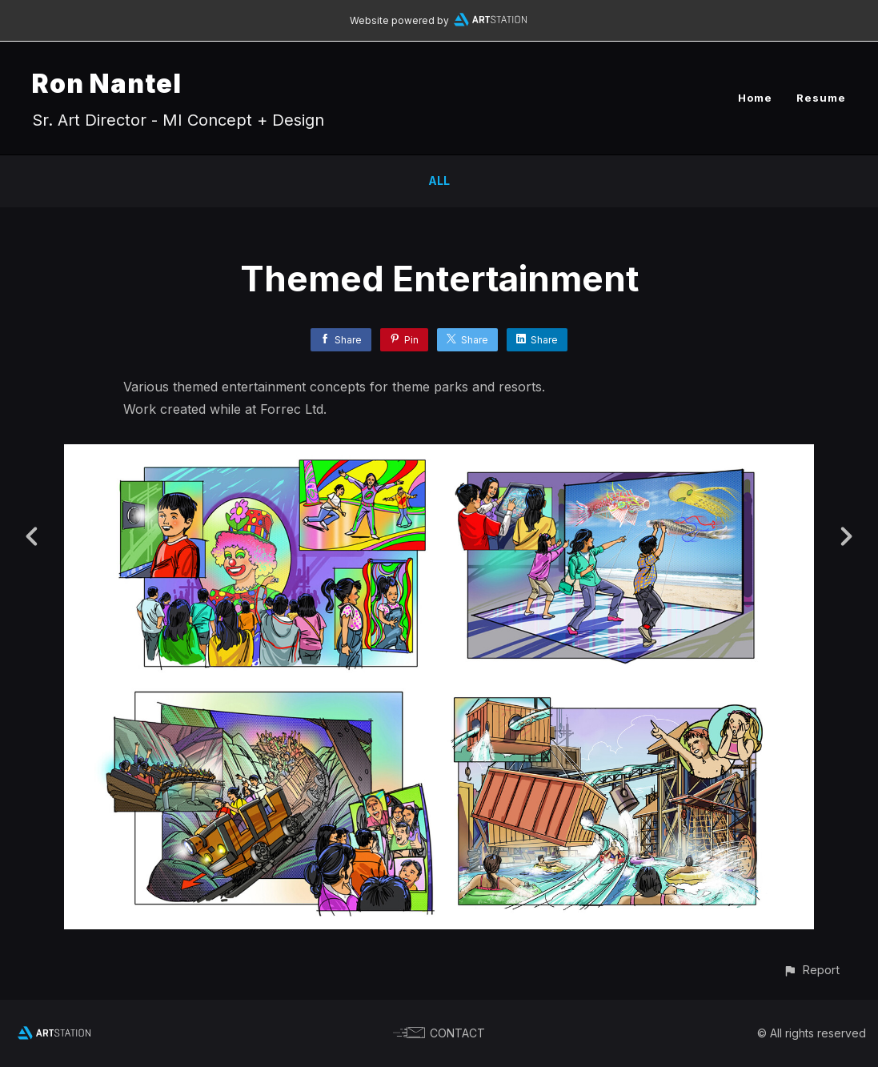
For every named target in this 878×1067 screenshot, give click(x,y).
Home (755, 97)
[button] (811, 969)
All (439, 180)
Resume (821, 97)
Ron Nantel (107, 83)
